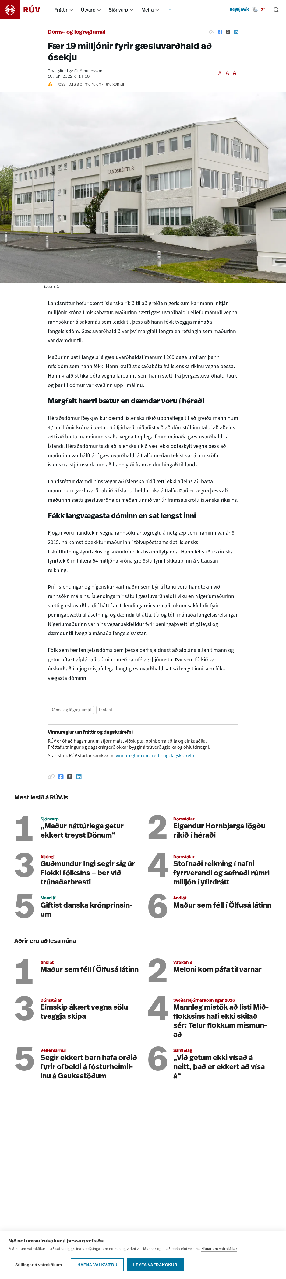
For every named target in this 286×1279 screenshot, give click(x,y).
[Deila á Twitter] (228, 31)
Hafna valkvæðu (97, 1265)
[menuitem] (71, 9)
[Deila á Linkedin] (236, 31)
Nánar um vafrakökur (219, 1249)
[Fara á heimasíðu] (25, 9)
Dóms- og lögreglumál (76, 32)
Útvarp (88, 9)
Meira (147, 9)
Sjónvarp (118, 9)
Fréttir (61, 9)
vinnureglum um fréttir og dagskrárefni (156, 755)
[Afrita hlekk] (211, 31)
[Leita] (276, 9)
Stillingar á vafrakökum (38, 1265)
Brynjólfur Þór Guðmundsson (75, 71)
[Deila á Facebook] (220, 31)
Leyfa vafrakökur (155, 1265)
